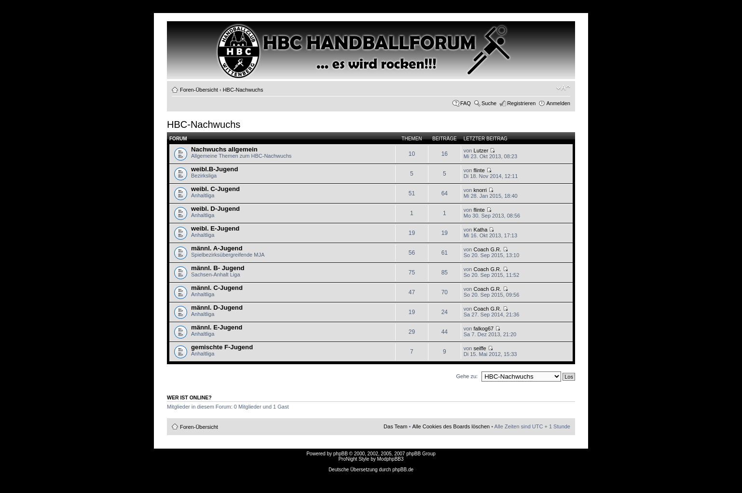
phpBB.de (402, 469)
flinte (479, 170)
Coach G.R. (487, 249)
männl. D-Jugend (217, 307)
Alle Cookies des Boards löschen (451, 426)
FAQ (465, 103)
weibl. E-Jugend (215, 228)
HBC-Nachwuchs (243, 90)
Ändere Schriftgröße (563, 87)
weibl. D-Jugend (215, 208)
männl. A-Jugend (216, 248)
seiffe (480, 348)
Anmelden (558, 103)
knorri (480, 190)
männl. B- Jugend (218, 268)
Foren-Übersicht (199, 90)
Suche (488, 103)
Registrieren (521, 103)
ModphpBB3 (390, 459)
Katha (481, 230)
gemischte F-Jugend (222, 347)
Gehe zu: (467, 376)
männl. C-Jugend (217, 287)
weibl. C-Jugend (215, 188)
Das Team (395, 426)
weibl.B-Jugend (214, 169)
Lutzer (481, 150)
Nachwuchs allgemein (224, 149)
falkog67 (484, 328)
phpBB (340, 453)
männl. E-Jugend (216, 327)
